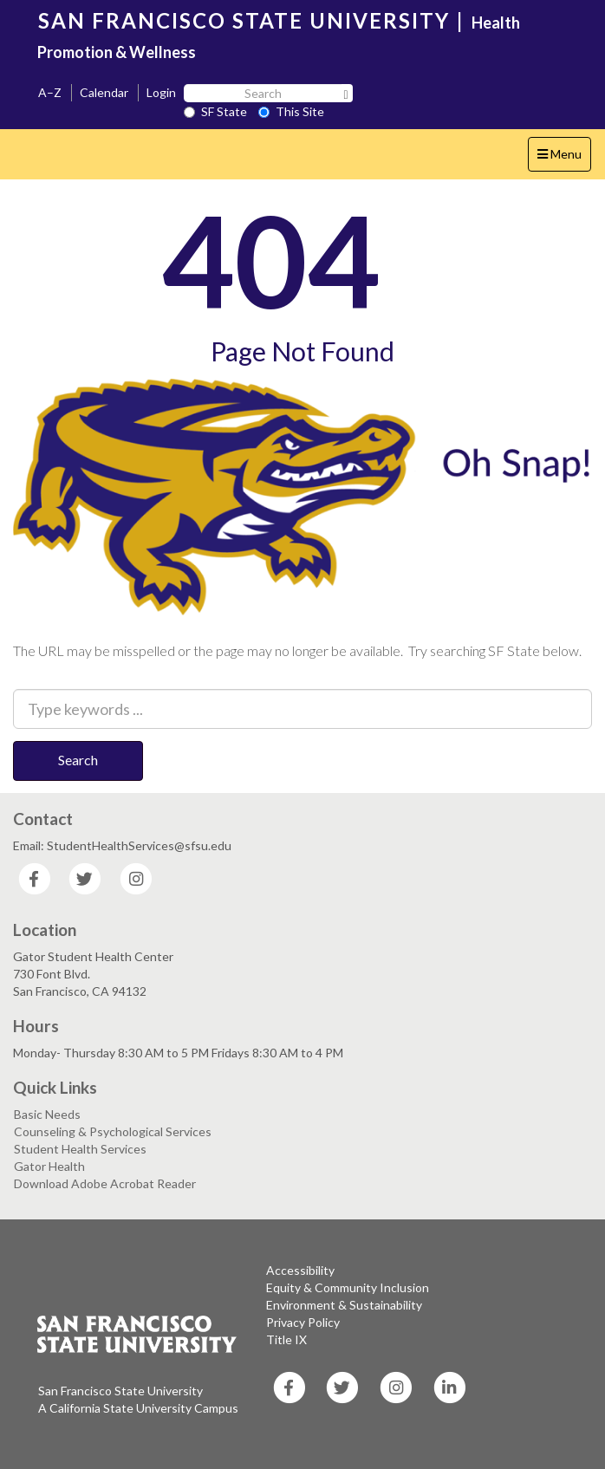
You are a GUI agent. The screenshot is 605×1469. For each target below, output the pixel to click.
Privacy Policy (303, 1322)
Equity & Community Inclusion (347, 1287)
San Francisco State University (120, 1390)
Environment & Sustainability (344, 1304)
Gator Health (49, 1166)
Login (161, 92)
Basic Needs (47, 1114)
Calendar (104, 92)
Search (78, 759)
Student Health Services (80, 1148)
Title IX (286, 1339)
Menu (564, 158)
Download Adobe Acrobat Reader (105, 1183)
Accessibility (300, 1270)
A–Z (50, 92)
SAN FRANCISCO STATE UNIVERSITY (244, 20)
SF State (215, 111)
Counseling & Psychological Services (112, 1131)
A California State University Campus (138, 1408)
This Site (291, 111)
